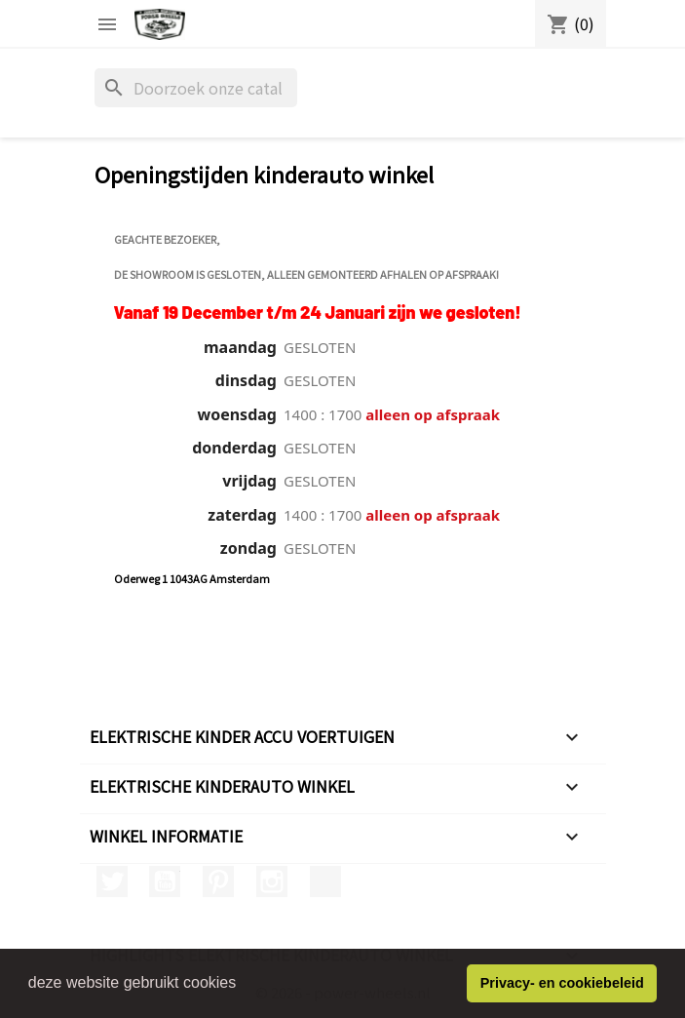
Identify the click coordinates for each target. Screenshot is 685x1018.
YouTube (164, 881)
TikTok (325, 881)
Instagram (271, 881)
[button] (244, 985)
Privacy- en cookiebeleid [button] (562, 983)
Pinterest (218, 881)
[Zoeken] (196, 87)
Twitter (112, 881)
